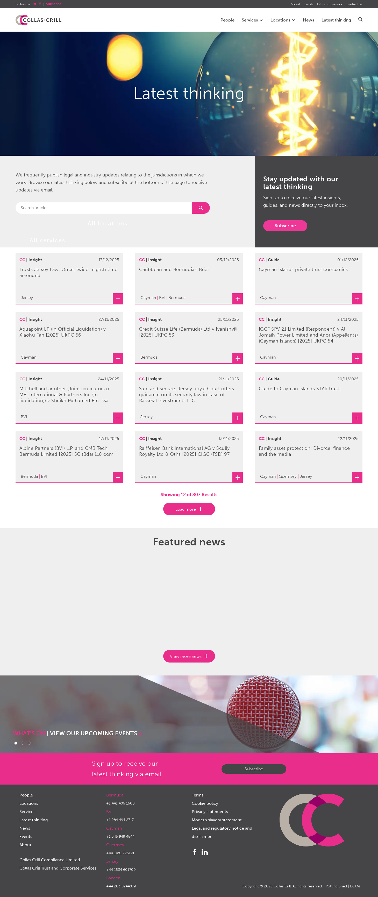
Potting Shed (336, 886)
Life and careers (329, 4)
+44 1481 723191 (120, 853)
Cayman (114, 828)
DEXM (355, 886)
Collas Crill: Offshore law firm (38, 20)
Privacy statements (210, 811)
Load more (185, 509)
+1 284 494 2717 (120, 820)
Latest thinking (336, 20)
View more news (186, 656)
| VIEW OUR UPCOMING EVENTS (77, 733)
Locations (283, 20)
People (227, 20)
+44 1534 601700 (121, 869)
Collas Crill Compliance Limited (49, 859)
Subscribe (285, 226)
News (308, 20)
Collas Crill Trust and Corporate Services (57, 868)
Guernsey (115, 844)
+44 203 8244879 (121, 886)
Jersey (112, 861)
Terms (197, 795)
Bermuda (114, 795)
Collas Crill (282, 886)
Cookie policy (205, 803)
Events (308, 4)
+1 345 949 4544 (120, 836)
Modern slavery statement (217, 819)
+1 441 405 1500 (120, 803)
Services (252, 20)
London (113, 877)
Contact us (354, 4)
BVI (109, 811)
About (295, 4)
